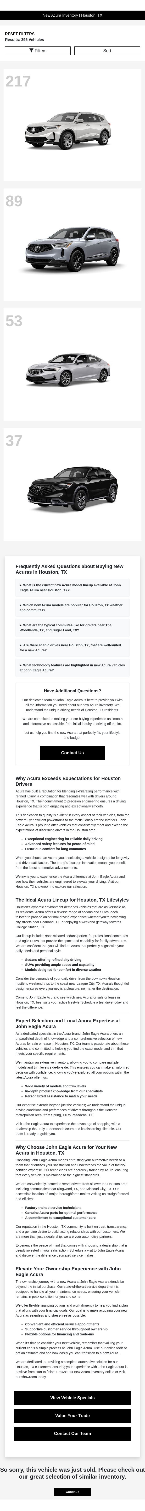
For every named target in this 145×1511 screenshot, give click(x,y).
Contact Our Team (72, 1433)
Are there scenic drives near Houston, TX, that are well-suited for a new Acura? (70, 647)
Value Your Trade (72, 1415)
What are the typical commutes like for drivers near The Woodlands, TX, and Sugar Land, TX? (66, 627)
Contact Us (72, 752)
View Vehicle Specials (72, 1397)
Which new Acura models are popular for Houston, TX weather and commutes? (71, 607)
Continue (72, 1492)
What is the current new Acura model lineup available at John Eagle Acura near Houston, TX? (70, 587)
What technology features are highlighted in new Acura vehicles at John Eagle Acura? (72, 667)
